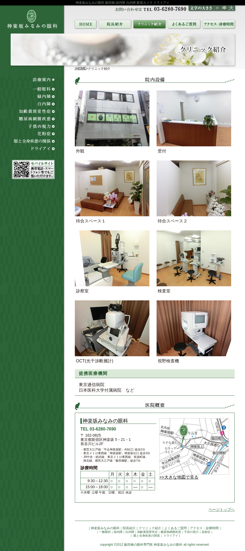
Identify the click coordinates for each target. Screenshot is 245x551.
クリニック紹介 (150, 528)
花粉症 (206, 531)
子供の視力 (191, 531)
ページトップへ (222, 509)
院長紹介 (129, 528)
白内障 (129, 531)
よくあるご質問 (175, 528)
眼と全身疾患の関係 (146, 535)
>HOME (80, 68)
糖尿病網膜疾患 (171, 531)
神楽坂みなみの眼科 (105, 528)
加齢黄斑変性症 (147, 531)
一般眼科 (105, 531)
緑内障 (118, 531)
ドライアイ (170, 535)
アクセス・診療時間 (204, 528)
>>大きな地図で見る (178, 477)
